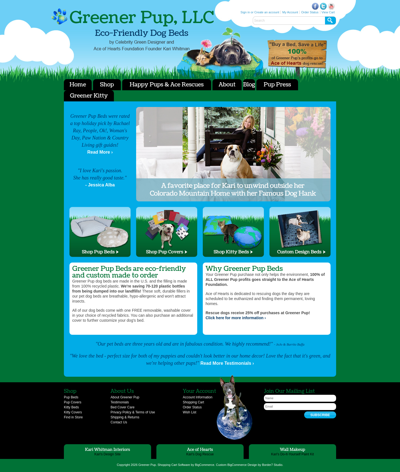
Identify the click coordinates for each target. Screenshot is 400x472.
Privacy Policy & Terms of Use (133, 412)
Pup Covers (72, 402)
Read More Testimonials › (227, 363)
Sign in (245, 12)
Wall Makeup (292, 449)
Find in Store (73, 417)
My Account (290, 12)
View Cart (328, 12)
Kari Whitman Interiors (107, 449)
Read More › (100, 152)
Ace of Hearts (297, 54)
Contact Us (119, 422)
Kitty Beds (71, 407)
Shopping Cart (193, 402)
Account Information (197, 397)
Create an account (266, 12)
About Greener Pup (125, 397)
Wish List (189, 412)
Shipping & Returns (125, 417)
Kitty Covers (73, 412)
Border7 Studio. (272, 464)
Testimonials (120, 402)
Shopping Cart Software (174, 464)
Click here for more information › (236, 318)
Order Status (309, 12)
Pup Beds (71, 397)
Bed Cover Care (122, 407)
